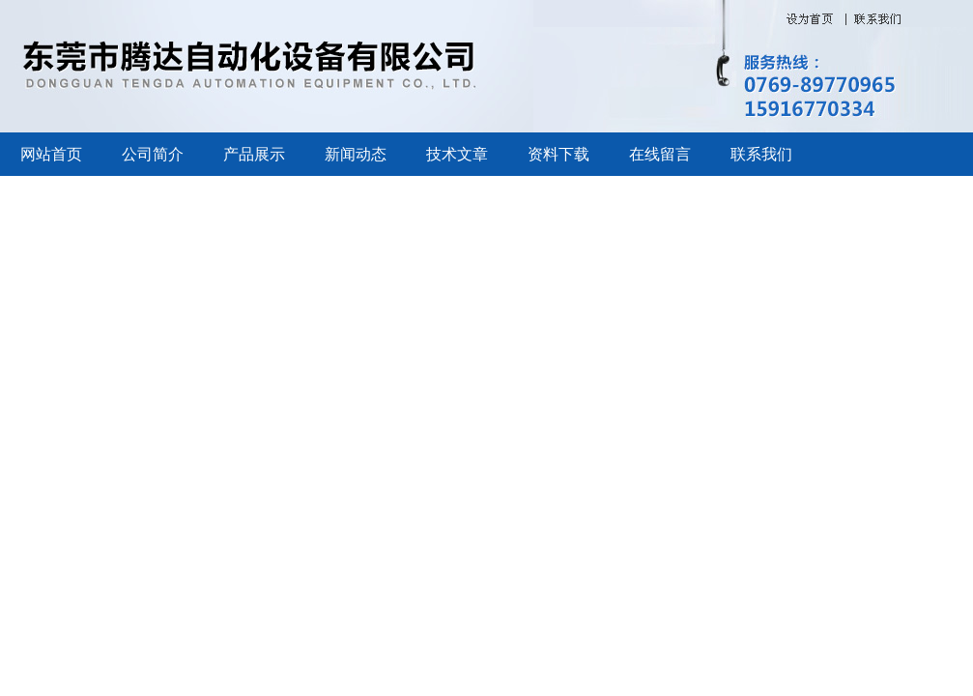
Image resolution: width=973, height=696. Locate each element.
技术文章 (457, 154)
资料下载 (558, 154)
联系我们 (761, 154)
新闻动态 (355, 154)
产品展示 (254, 154)
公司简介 (153, 154)
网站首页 (51, 154)
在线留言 (660, 154)
